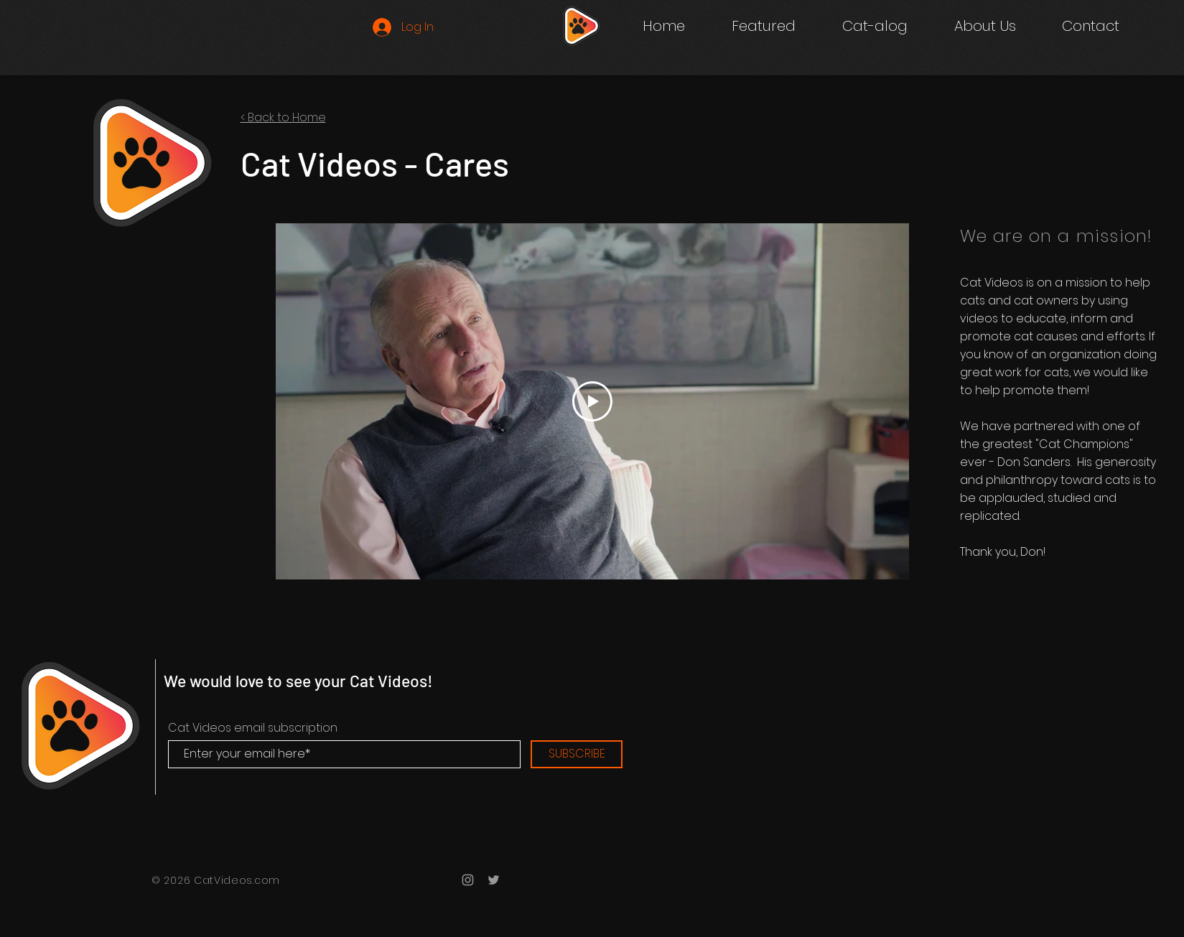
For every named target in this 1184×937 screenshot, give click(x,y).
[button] (875, 26)
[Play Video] (592, 401)
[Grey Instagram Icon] (467, 879)
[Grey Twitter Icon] (493, 879)
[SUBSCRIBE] (577, 754)
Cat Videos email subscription (252, 728)
